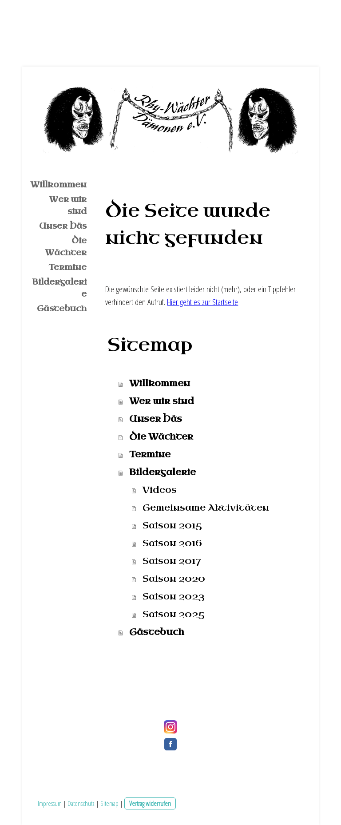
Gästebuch (62, 308)
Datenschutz (81, 803)
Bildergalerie (59, 288)
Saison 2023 (174, 597)
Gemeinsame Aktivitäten (206, 508)
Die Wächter (66, 246)
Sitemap (109, 803)
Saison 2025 (174, 614)
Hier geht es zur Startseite (202, 302)
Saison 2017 (172, 561)
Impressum (50, 803)
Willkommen (59, 184)
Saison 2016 (172, 543)
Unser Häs (63, 226)
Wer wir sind (68, 205)
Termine (68, 267)
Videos (160, 490)
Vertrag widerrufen (150, 803)
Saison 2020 (174, 579)
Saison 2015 (172, 525)
